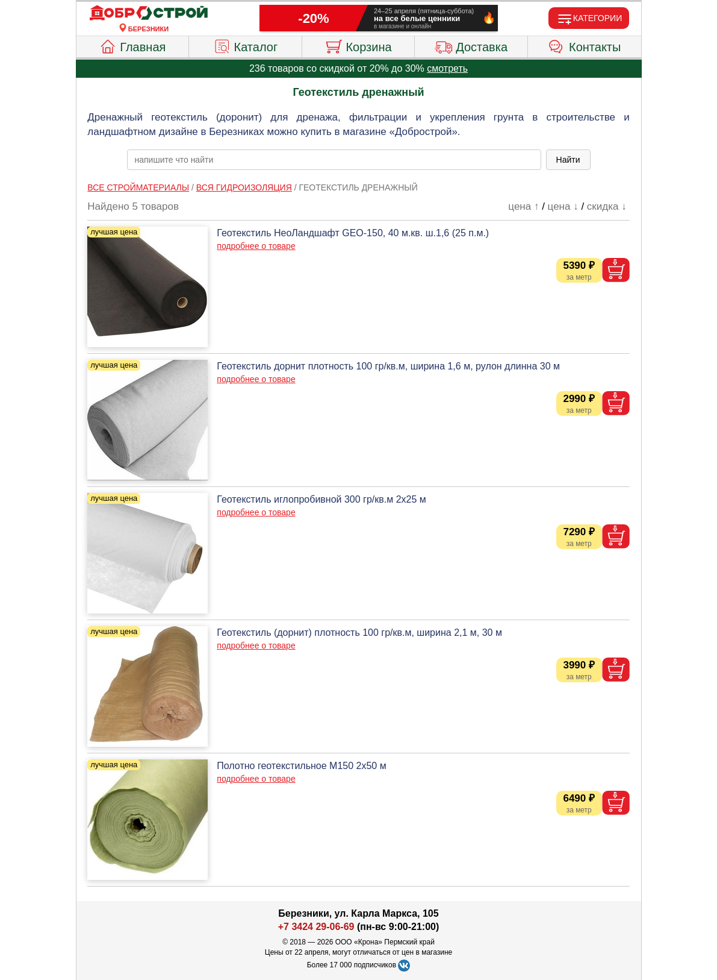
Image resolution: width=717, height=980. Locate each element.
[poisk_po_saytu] (334, 159)
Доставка (471, 45)
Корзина (357, 45)
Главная (132, 45)
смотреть (447, 68)
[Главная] (148, 13)
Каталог (245, 45)
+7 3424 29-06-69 (316, 927)
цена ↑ (523, 206)
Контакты (584, 45)
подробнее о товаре (256, 246)
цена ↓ (563, 206)
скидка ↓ (607, 206)
